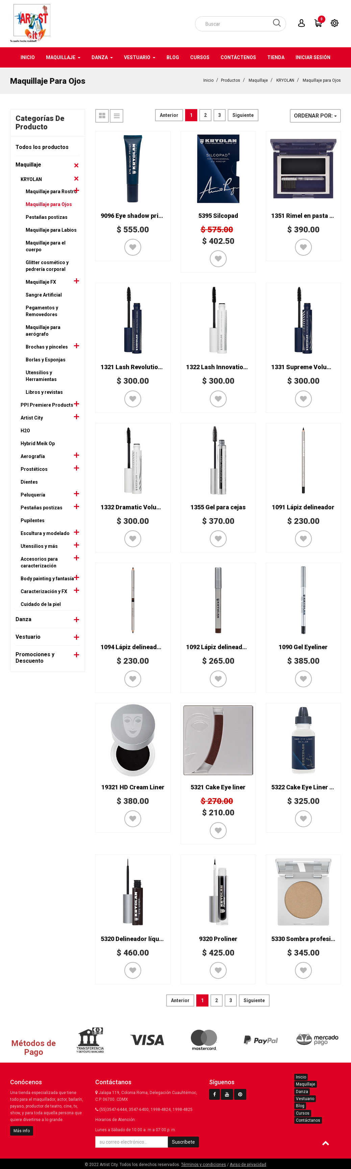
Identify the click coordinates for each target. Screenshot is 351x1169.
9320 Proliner (218, 938)
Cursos (302, 1112)
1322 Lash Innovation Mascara (229, 366)
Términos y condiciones (203, 1164)
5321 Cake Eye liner (218, 786)
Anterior (169, 114)
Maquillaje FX (41, 281)
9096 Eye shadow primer (135, 215)
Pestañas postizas (47, 216)
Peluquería (33, 494)
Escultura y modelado (45, 532)
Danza (23, 618)
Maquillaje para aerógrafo (43, 330)
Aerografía (33, 455)
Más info (22, 1130)
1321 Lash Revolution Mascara (144, 366)
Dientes (29, 481)
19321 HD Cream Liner (133, 786)
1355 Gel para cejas (218, 506)
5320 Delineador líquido (134, 938)
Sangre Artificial (44, 294)
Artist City (32, 417)
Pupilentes (33, 520)
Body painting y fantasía (47, 578)
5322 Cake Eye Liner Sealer (309, 786)
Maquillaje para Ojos (322, 79)
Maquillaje (258, 79)
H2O (25, 430)
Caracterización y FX (44, 590)
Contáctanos (308, 1119)
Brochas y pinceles (47, 346)
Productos (230, 79)
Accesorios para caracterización (39, 562)
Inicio (208, 79)
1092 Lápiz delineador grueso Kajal (236, 646)
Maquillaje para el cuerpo (46, 245)
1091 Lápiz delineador (303, 506)
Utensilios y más (39, 545)
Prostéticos (34, 468)
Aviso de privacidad (248, 1164)
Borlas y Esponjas (46, 359)
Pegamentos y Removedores (42, 310)
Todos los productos (42, 146)
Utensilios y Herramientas (41, 375)
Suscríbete (183, 1141)
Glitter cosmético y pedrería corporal (47, 265)
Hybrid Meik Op (38, 443)
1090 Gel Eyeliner (303, 646)
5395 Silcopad (218, 215)
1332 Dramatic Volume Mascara (146, 506)
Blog (300, 1105)
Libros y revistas (44, 391)
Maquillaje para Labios (51, 229)
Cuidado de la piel (41, 603)
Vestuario (28, 636)
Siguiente (243, 114)
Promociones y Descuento (35, 657)
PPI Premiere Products (47, 404)
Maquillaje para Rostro (51, 191)
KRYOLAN (285, 79)
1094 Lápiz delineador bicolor (143, 646)
